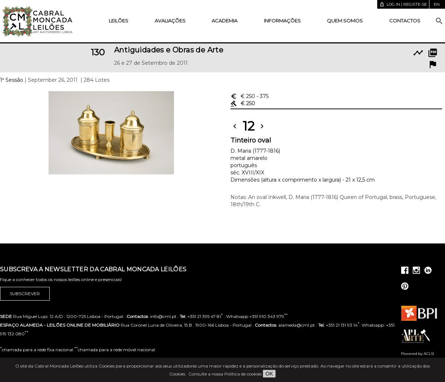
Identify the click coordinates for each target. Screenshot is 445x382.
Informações (282, 21)
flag (433, 64)
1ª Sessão (11, 80)
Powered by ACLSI (417, 353)
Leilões (118, 21)
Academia (224, 21)
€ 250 (249, 96)
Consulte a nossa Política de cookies (225, 374)
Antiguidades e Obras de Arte (168, 50)
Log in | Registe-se (403, 4)
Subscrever (24, 293)
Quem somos (345, 21)
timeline (418, 53)
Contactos (404, 21)
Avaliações (170, 21)
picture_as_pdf (433, 53)
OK (269, 374)
